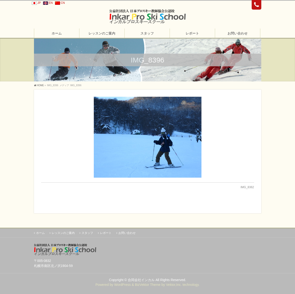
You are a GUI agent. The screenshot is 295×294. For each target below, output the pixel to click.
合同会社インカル (141, 280)
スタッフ (87, 233)
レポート (105, 233)
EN (47, 3)
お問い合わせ (127, 233)
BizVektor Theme (148, 285)
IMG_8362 (247, 187)
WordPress (122, 285)
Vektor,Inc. (174, 285)
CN (59, 3)
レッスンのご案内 (63, 233)
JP (35, 3)
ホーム (40, 233)
